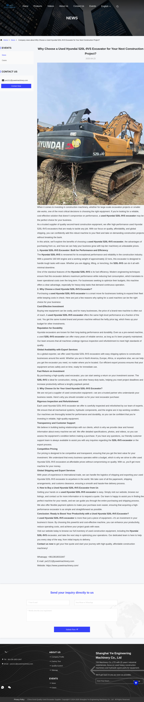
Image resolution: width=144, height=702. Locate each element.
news (13, 40)
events (92, 6)
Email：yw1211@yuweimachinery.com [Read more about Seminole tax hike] (17, 664)
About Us (63, 6)
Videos (50, 6)
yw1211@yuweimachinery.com (59, 561)
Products (38, 6)
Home (25, 6)
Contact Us (78, 6)
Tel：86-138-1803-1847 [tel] (12, 659)
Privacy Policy (19, 699)
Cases (4, 60)
